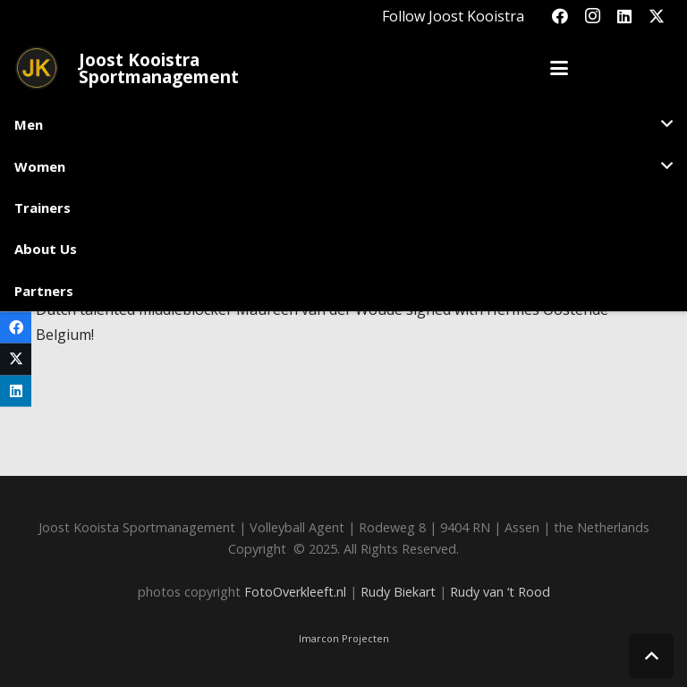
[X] (656, 16)
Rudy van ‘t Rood (500, 591)
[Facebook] (560, 16)
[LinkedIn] (624, 16)
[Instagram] (592, 16)
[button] (559, 68)
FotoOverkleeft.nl (295, 591)
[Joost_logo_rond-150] (36, 68)
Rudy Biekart (398, 591)
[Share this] (15, 328)
